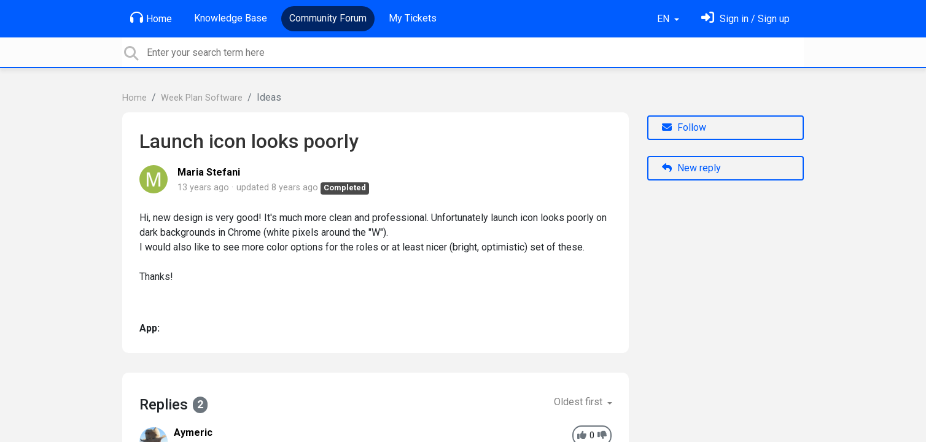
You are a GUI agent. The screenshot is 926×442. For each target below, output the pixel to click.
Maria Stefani (208, 172)
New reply (691, 168)
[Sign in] (745, 18)
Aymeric (193, 432)
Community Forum (328, 18)
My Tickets (413, 18)
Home (151, 18)
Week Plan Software (202, 98)
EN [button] (664, 19)
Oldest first (579, 402)
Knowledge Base (230, 18)
